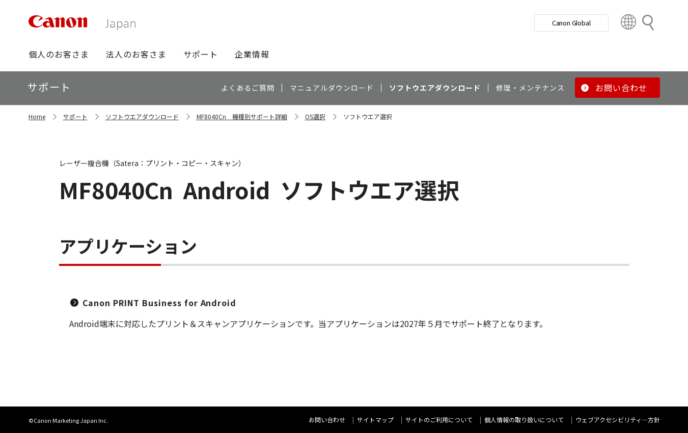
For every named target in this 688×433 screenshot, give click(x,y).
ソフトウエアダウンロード (142, 116)
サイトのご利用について (439, 419)
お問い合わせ (327, 419)
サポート (75, 116)
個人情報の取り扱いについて (524, 419)
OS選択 (315, 116)
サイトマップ (375, 419)
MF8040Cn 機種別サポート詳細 (242, 116)
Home (37, 116)
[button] (59, 54)
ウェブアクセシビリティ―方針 (617, 419)
